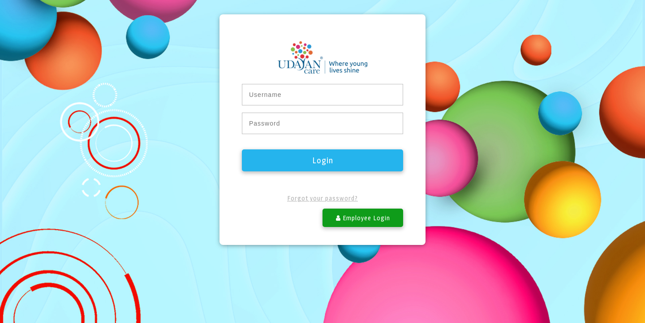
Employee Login (363, 218)
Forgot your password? (322, 198)
